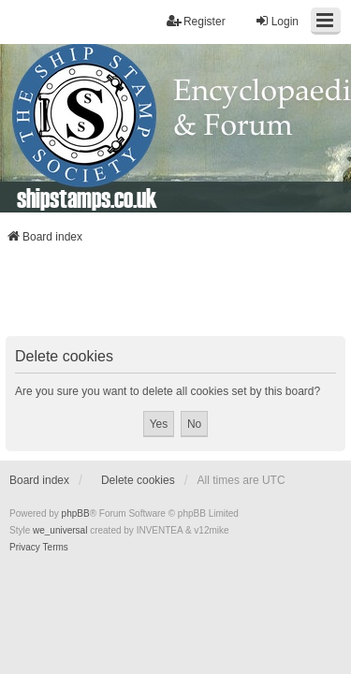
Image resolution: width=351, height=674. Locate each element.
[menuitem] (24, 547)
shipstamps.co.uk (87, 197)
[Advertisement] (176, 295)
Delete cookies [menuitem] (138, 480)
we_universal (60, 530)
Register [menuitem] (196, 21)
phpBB (76, 513)
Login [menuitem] (277, 21)
